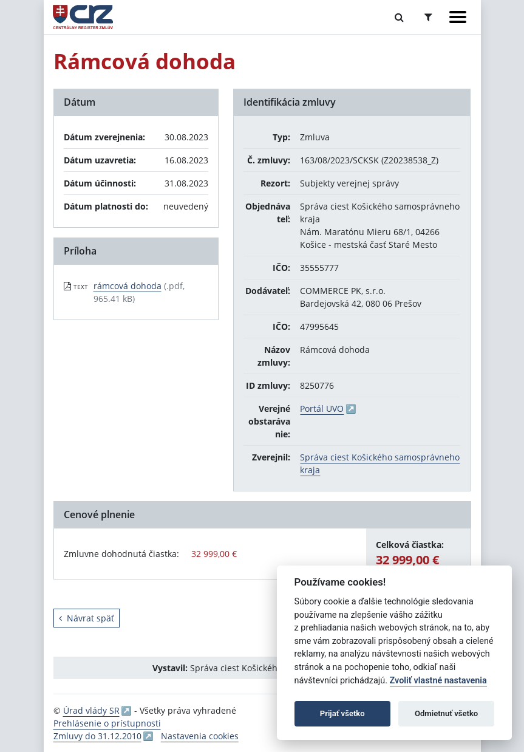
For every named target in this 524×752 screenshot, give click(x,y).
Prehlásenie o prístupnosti (107, 723)
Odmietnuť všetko (446, 713)
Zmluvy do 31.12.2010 (97, 736)
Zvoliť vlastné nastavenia (438, 680)
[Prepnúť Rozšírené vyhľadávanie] (428, 17)
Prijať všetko (342, 713)
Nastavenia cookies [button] (200, 736)
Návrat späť (86, 618)
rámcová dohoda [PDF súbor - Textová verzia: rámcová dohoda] (128, 286)
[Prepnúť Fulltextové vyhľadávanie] (399, 17)
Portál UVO (322, 408)
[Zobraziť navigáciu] (458, 17)
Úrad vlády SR (91, 710)
